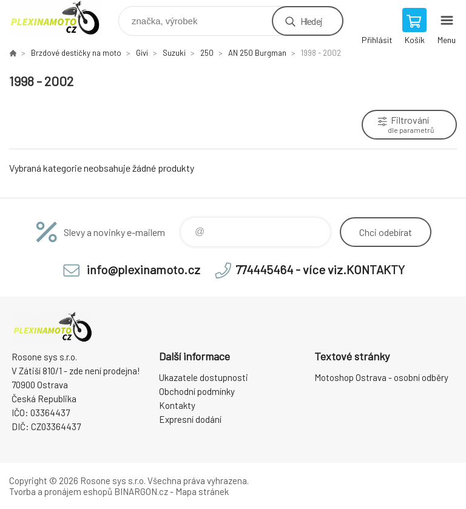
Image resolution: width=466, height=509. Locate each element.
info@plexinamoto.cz (143, 269)
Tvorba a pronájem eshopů (60, 491)
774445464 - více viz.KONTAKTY (320, 269)
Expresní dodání (190, 419)
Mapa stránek (202, 491)
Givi (142, 53)
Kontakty (177, 405)
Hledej (311, 21)
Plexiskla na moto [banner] (62, 18)
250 (207, 53)
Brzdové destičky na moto (76, 53)
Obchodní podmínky (197, 391)
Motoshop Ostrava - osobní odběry (381, 377)
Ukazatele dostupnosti (203, 377)
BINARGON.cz (141, 491)
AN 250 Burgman (257, 53)
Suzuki (174, 53)
